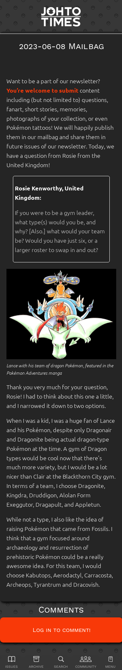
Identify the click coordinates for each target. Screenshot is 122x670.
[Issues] (11, 662)
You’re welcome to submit (42, 90)
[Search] (61, 662)
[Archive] (36, 662)
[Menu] (110, 662)
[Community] (85, 662)
